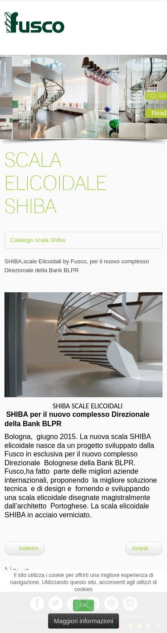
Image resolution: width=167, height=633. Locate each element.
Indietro (24, 548)
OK (83, 605)
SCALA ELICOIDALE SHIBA (55, 183)
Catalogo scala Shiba (37, 240)
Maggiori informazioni (83, 621)
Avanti (144, 548)
